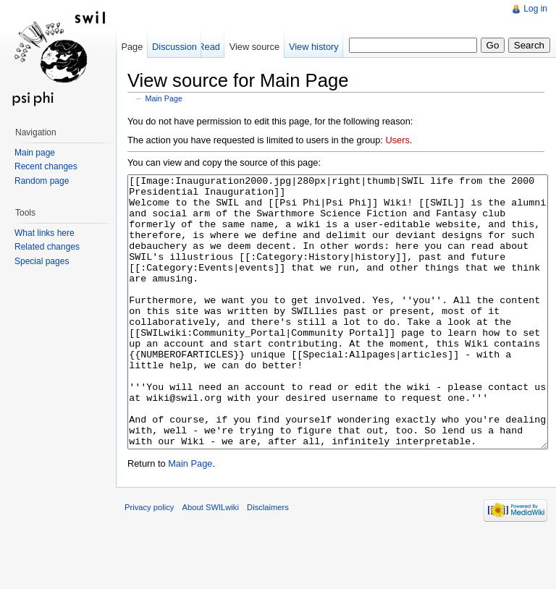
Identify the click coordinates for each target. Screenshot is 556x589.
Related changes (47, 247)
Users (397, 140)
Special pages (41, 261)
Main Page (164, 98)
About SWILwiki (210, 561)
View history (314, 46)
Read (209, 46)
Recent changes (45, 166)
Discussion (174, 46)
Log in (535, 9)
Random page (41, 181)
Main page (34, 153)
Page (132, 46)
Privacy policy (149, 561)
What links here (44, 233)
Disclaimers (268, 561)
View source (254, 46)
